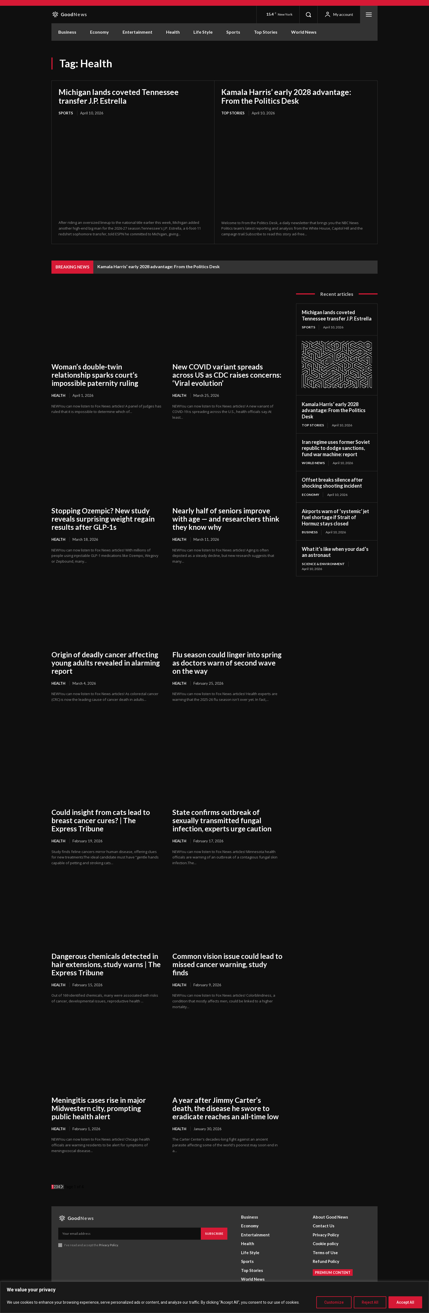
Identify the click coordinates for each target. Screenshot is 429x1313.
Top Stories (233, 113)
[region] (214, 1297)
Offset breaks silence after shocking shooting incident (332, 483)
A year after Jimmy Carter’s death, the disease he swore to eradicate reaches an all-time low (225, 1108)
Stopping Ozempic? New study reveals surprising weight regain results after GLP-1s (103, 518)
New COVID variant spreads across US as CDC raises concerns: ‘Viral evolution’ (226, 374)
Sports (66, 113)
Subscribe (214, 1233)
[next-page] (62, 1187)
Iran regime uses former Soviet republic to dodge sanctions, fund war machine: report (336, 448)
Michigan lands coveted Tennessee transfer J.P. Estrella (119, 96)
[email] (129, 1234)
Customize (334, 1302)
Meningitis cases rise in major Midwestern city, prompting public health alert (98, 1108)
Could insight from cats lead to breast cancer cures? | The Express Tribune (100, 820)
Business (310, 532)
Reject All (370, 1302)
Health (58, 395)
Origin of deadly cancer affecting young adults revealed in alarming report (105, 662)
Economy (310, 495)
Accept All (405, 1302)
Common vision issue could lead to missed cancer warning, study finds (227, 964)
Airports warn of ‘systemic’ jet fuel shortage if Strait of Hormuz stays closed (335, 517)
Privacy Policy (108, 1245)
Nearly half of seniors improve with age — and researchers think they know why (225, 518)
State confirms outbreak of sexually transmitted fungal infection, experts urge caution (221, 820)
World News (313, 463)
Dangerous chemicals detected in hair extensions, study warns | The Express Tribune (106, 964)
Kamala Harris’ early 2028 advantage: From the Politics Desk (286, 96)
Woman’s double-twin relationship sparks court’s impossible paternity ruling (94, 374)
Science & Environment (323, 564)
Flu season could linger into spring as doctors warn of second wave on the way (227, 662)
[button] (308, 14)
